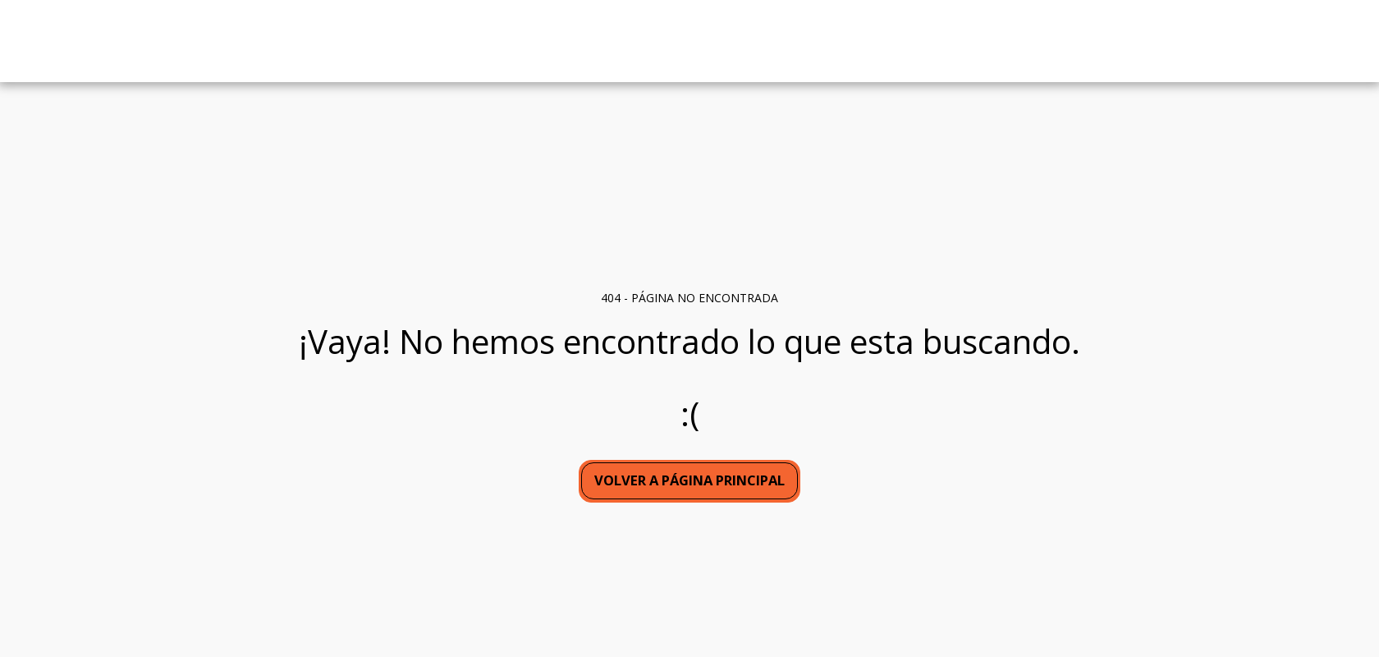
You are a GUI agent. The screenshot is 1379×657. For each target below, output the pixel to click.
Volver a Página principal (689, 480)
